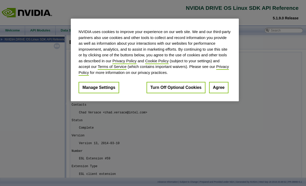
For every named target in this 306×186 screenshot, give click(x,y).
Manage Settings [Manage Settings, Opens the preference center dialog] (98, 87)
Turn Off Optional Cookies (176, 87)
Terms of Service (112, 66)
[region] (155, 60)
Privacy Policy (124, 61)
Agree (219, 87)
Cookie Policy (157, 61)
